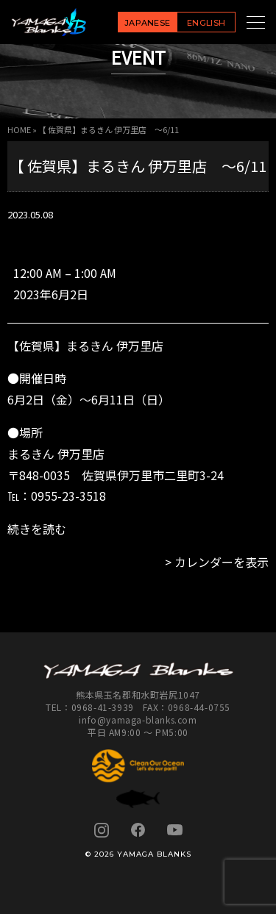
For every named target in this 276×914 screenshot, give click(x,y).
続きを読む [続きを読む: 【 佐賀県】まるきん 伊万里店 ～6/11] (36, 529)
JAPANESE (147, 23)
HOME (19, 129)
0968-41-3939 (102, 707)
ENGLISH (206, 23)
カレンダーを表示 (221, 562)
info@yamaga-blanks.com (138, 719)
